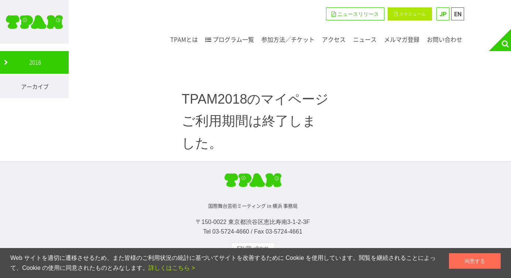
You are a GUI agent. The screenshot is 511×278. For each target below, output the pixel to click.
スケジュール (409, 14)
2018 (35, 62)
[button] (355, 13)
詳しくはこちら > (171, 268)
